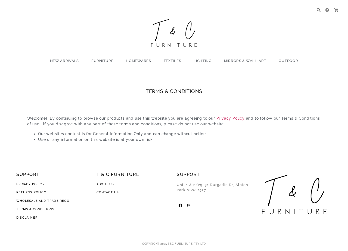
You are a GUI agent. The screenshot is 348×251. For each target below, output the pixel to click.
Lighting (203, 61)
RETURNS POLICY (31, 192)
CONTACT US (108, 192)
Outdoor (288, 61)
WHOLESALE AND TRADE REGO (42, 201)
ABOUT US (105, 184)
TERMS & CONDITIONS (35, 209)
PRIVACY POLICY (31, 184)
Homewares (138, 61)
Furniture (102, 61)
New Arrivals (64, 61)
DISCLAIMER (27, 217)
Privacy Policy (230, 118)
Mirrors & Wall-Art (245, 61)
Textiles (172, 61)
